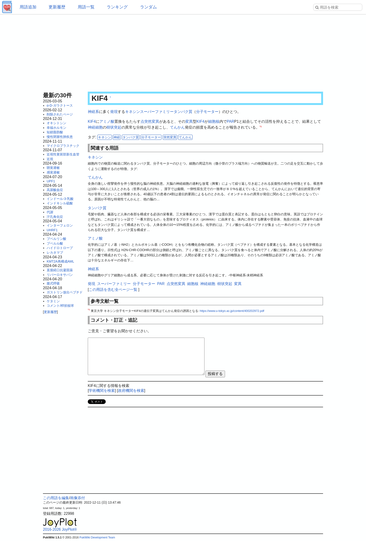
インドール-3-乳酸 (60, 199)
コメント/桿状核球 (60, 305)
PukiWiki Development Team (97, 537)
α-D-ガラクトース (60, 105)
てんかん (177, 127)
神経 (116, 137)
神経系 (93, 112)
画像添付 (77, 498)
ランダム (148, 7)
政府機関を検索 (131, 391)
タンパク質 (183, 112)
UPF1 (51, 181)
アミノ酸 (106, 121)
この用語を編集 (56, 498)
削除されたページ (60, 114)
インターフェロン (60, 225)
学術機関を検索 (102, 391)
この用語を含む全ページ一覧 (113, 290)
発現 (114, 112)
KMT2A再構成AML (60, 261)
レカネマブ (55, 252)
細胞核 (213, 121)
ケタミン (53, 301)
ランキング (117, 7)
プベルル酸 (55, 243)
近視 (50, 159)
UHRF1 (52, 230)
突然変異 (169, 137)
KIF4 (92, 121)
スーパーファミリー (157, 112)
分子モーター (207, 112)
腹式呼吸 (53, 283)
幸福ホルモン (56, 128)
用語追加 (28, 7)
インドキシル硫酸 (60, 203)
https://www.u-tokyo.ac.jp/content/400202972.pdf (232, 311)
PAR (230, 121)
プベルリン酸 (56, 239)
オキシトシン (56, 123)
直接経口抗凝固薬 (60, 270)
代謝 (50, 212)
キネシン (132, 112)
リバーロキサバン (60, 275)
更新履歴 (57, 7)
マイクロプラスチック (63, 146)
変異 (189, 121)
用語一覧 (86, 7)
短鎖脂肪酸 (55, 132)
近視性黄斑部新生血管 (63, 154)
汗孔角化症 (55, 217)
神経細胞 (95, 127)
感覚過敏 (53, 172)
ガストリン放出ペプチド (65, 292)
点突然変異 (150, 121)
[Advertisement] (183, 51)
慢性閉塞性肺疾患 (60, 137)
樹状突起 (113, 127)
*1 (261, 126)
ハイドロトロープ (60, 248)
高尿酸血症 (55, 190)
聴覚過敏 (53, 168)
